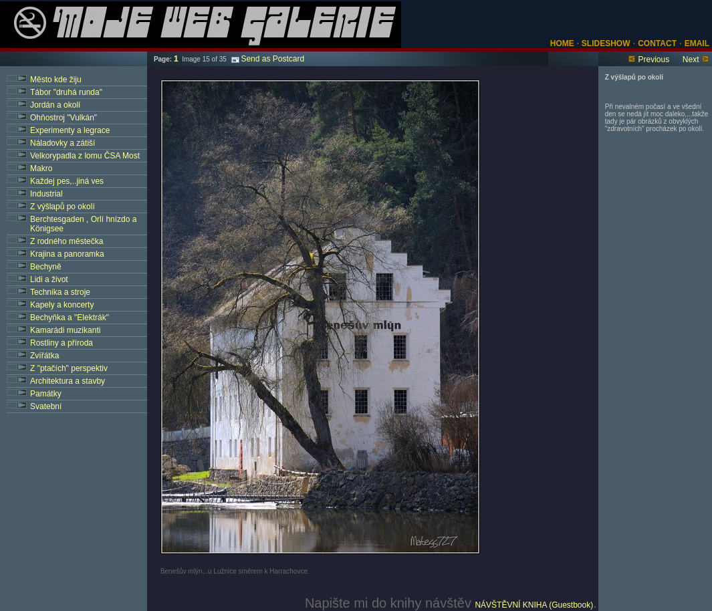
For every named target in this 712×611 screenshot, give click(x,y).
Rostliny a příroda (61, 343)
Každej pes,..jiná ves (67, 181)
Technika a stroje (60, 292)
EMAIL (697, 43)
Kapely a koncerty (62, 305)
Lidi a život (49, 279)
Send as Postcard (267, 59)
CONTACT (657, 43)
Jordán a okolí (55, 105)
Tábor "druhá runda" (66, 92)
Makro (41, 168)
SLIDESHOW (605, 43)
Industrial (46, 194)
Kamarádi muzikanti (65, 330)
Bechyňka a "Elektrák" (69, 317)
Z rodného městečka (66, 241)
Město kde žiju (56, 79)
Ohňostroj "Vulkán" (63, 117)
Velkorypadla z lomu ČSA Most (85, 155)
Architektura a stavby (67, 381)
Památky (46, 393)
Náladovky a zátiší (62, 143)
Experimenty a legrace (70, 130)
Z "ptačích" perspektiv (69, 368)
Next (691, 59)
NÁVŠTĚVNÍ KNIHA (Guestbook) (534, 605)
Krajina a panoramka (67, 254)
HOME (562, 43)
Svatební (46, 406)
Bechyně (46, 266)
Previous (653, 59)
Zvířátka (44, 355)
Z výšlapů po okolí (62, 206)
